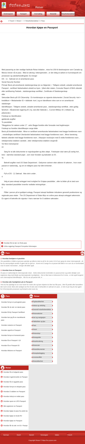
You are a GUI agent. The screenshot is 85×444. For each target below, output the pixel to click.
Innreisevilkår (37, 357)
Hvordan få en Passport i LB (11, 340)
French (69, 435)
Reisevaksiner (37, 313)
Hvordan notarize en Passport (11, 325)
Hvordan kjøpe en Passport (12, 421)
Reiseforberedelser (68, 14)
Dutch (19, 435)
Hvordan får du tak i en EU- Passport (15, 425)
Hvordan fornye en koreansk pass (12, 335)
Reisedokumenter (39, 349)
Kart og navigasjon (39, 317)
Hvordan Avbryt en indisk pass (13, 396)
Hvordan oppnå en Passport (10, 330)
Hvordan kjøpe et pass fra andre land (15, 411)
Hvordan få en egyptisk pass (13, 382)
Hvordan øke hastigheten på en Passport (17, 282)
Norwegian (44, 435)
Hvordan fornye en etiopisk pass (14, 387)
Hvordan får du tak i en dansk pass (13, 307)
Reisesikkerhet (38, 361)
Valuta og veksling (39, 305)
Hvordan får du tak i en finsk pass (15, 243)
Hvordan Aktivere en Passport (11, 350)
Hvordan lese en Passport (11, 270)
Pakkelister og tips (39, 321)
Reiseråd (53, 14)
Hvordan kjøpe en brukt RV (12, 416)
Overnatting (38, 14)
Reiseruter (36, 345)
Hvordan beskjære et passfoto (13, 258)
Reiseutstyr (36, 333)
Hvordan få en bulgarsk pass (13, 372)
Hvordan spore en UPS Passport (14, 401)
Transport (23, 14)
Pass (43, 21)
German (6, 435)
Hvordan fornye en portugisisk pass (13, 302)
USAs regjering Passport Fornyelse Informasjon (20, 246)
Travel (12, 21)
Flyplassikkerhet (38, 301)
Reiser (19, 21)
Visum (35, 329)
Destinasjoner (8, 14)
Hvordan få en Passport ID (10, 345)
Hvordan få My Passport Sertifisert (13, 312)
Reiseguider (37, 337)
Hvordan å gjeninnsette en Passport (15, 377)
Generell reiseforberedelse (42, 309)
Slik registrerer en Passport (12, 406)
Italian (57, 435)
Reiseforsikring (38, 341)
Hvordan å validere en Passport (14, 391)
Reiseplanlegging (38, 353)
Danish (31, 435)
